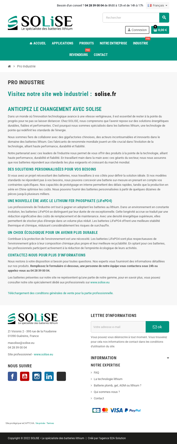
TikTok (61, 376)
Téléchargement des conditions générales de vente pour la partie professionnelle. (60, 293)
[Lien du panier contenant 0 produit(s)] (160, 30)
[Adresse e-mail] (118, 327)
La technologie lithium (108, 379)
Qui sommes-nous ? (107, 392)
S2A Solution (118, 438)
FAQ (96, 372)
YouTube (24, 376)
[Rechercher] (136, 18)
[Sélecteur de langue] (157, 5)
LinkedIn (49, 376)
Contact (99, 398)
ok (157, 327)
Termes (50, 423)
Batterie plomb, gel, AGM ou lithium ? (117, 385)
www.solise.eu (99, 282)
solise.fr (105, 93)
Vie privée (40, 423)
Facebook (12, 376)
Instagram (36, 376)
